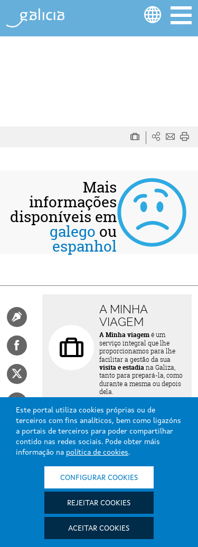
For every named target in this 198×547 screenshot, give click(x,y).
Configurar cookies (99, 478)
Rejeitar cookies (98, 503)
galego (73, 232)
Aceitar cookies (98, 528)
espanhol (84, 246)
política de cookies (97, 452)
